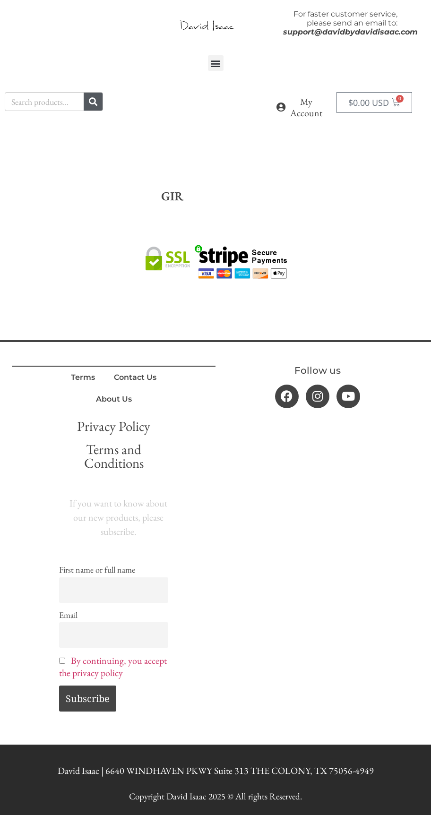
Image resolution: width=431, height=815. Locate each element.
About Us (114, 399)
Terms (83, 377)
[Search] (93, 102)
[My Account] (281, 107)
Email (68, 614)
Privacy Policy (113, 426)
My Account (306, 107)
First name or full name (97, 569)
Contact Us (135, 377)
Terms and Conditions (114, 456)
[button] (216, 63)
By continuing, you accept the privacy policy (113, 666)
